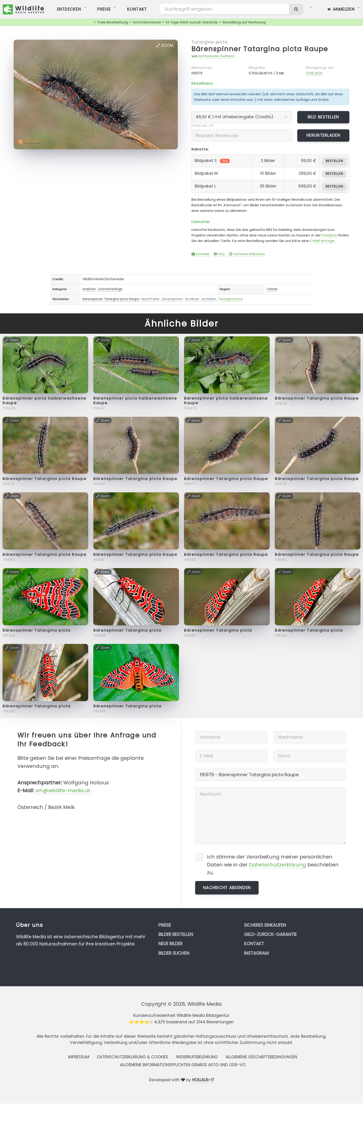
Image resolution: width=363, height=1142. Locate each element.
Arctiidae (209, 299)
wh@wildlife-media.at (63, 790)
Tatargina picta (209, 42)
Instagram (256, 953)
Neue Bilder (170, 944)
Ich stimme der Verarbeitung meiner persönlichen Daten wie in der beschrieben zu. (273, 864)
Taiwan (272, 289)
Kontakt (200, 253)
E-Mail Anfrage (322, 240)
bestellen (334, 161)
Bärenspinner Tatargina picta (37, 630)
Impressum (78, 1057)
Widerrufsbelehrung (197, 1057)
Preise (164, 925)
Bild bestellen (323, 117)
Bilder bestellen (175, 934)
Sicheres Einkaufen (247, 253)
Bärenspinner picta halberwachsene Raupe (44, 401)
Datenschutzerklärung (277, 864)
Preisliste (329, 235)
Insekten (89, 289)
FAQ (219, 253)
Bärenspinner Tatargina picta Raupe (259, 49)
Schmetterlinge (110, 289)
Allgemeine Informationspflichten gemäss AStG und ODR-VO (183, 1065)
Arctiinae (192, 299)
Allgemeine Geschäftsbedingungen (261, 1057)
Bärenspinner (172, 299)
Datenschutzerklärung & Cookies (132, 1057)
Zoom (164, 45)
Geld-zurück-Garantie (270, 934)
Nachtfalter (151, 299)
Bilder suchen (173, 953)
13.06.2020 (314, 73)
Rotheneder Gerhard (216, 56)
